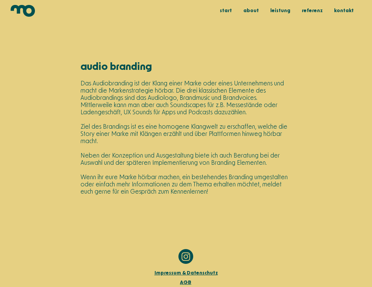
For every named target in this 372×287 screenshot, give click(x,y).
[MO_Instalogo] (185, 256)
